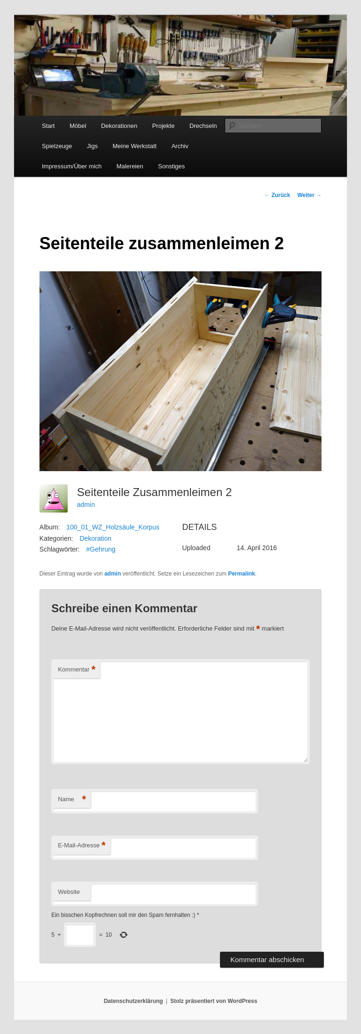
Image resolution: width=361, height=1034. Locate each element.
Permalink (241, 573)
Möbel (78, 125)
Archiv (180, 146)
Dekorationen (119, 125)
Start (48, 125)
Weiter (309, 195)
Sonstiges (171, 166)
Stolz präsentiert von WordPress (213, 1001)
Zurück (277, 195)
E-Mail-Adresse (81, 845)
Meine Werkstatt (134, 146)
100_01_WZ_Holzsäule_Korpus (112, 527)
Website (69, 891)
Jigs (92, 146)
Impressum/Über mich (72, 166)
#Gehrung (100, 549)
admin (86, 504)
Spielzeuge (57, 146)
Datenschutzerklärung (133, 1001)
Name (72, 799)
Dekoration (95, 538)
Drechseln (203, 125)
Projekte (163, 125)
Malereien (130, 166)
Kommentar (76, 670)
